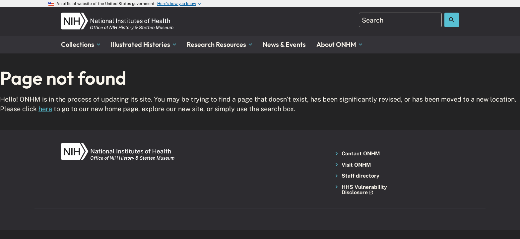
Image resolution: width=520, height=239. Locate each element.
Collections (80, 44)
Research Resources (219, 44)
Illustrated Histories (143, 44)
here (45, 109)
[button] (362, 190)
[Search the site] (451, 20)
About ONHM (339, 44)
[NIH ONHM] (117, 16)
